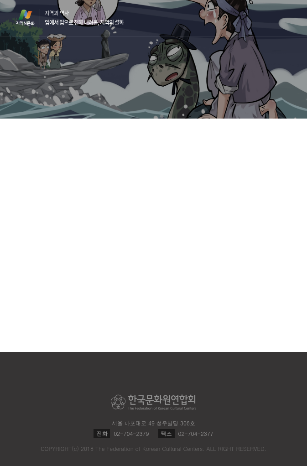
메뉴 (286, 17)
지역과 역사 (84, 17)
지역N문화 (30, 17)
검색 (269, 18)
